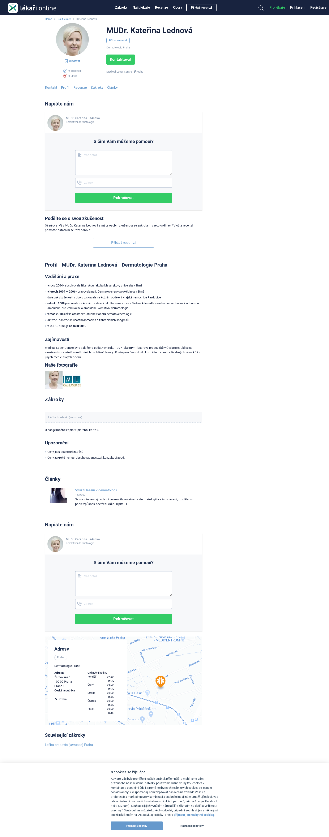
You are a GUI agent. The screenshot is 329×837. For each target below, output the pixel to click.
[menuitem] (121, 7)
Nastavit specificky (192, 825)
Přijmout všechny (136, 825)
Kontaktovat (121, 59)
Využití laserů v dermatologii (96, 490)
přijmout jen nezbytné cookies (194, 815)
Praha (139, 71)
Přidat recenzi (201, 7)
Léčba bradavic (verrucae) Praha (69, 745)
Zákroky (121, 7)
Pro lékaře (277, 7)
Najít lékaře (141, 7)
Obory (177, 7)
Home (48, 19)
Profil (65, 88)
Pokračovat (124, 197)
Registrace (318, 7)
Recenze (161, 7)
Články (112, 88)
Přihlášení (297, 7)
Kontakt (51, 88)
